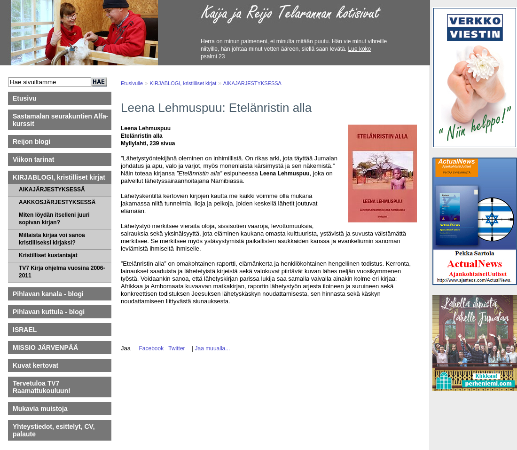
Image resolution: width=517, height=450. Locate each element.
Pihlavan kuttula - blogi (49, 312)
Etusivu (25, 98)
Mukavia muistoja (40, 408)
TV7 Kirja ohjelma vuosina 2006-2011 (62, 272)
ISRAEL (25, 329)
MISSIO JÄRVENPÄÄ (50, 347)
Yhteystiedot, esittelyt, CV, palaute (54, 430)
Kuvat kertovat (35, 365)
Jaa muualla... (212, 348)
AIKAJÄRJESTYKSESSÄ (52, 189)
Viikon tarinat (33, 159)
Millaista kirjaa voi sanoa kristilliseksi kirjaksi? (52, 239)
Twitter (175, 348)
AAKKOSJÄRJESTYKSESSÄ (57, 202)
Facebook (150, 348)
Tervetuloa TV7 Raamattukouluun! (41, 387)
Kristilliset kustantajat (48, 255)
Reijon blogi (31, 141)
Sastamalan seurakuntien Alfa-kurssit (60, 119)
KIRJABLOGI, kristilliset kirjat (59, 177)
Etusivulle (132, 83)
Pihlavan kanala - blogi (48, 294)
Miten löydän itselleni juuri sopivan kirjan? (54, 219)
